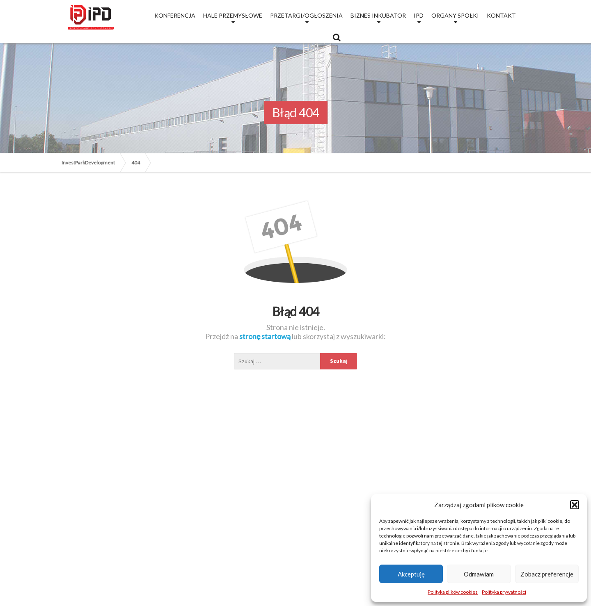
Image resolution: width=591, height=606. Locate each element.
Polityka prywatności (504, 592)
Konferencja (174, 15)
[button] (574, 505)
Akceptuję (411, 574)
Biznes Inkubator (378, 15)
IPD (419, 15)
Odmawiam (479, 574)
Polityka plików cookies (453, 592)
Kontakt (501, 15)
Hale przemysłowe (232, 15)
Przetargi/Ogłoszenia (306, 15)
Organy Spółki (455, 15)
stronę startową (265, 336)
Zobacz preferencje (546, 574)
